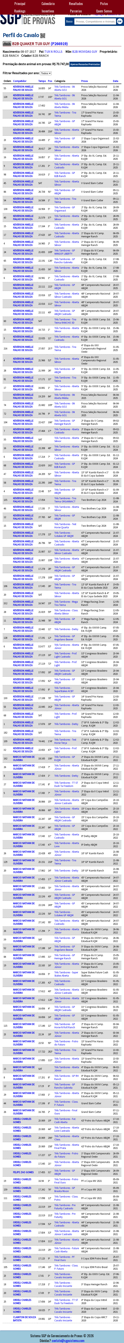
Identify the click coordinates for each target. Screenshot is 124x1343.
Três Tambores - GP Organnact (64, 209)
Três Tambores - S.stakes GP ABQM (63, 534)
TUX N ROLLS (53, 52)
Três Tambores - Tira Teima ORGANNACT (65, 500)
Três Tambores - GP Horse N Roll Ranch (64, 1025)
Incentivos (48, 11)
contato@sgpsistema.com (68, 1340)
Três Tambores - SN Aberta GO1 (64, 97)
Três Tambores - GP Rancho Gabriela (64, 260)
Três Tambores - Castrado (62, 982)
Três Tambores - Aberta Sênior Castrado (66, 295)
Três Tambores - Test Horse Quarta (65, 525)
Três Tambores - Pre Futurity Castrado (64, 1206)
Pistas (104, 3)
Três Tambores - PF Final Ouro (64, 1258)
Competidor (19, 81)
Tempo (42, 81)
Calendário (48, 3)
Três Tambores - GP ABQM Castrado (64, 312)
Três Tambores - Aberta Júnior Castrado (66, 801)
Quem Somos (104, 11)
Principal (19, 3)
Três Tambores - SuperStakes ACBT (64, 689)
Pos (50, 81)
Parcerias (76, 11)
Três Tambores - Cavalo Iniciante (63, 1275)
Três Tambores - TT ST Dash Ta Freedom (66, 784)
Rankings (19, 11)
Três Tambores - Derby (66, 629)
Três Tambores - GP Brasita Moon (64, 1189)
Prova (84, 81)
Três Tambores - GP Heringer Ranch (64, 422)
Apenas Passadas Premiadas (85, 64)
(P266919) (59, 43)
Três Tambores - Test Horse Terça (65, 741)
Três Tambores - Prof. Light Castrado (65, 655)
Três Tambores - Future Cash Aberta (66, 1250)
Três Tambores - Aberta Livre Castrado (66, 1129)
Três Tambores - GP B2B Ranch (64, 174)
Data (115, 81)
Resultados (76, 3)
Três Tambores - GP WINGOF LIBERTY (64, 252)
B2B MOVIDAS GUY (84, 52)
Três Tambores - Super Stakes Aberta (66, 974)
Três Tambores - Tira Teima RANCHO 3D (65, 321)
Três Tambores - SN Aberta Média (64, 105)
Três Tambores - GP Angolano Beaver (64, 638)
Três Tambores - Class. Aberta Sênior (66, 612)
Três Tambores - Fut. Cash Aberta (65, 1120)
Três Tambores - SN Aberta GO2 (64, 88)
